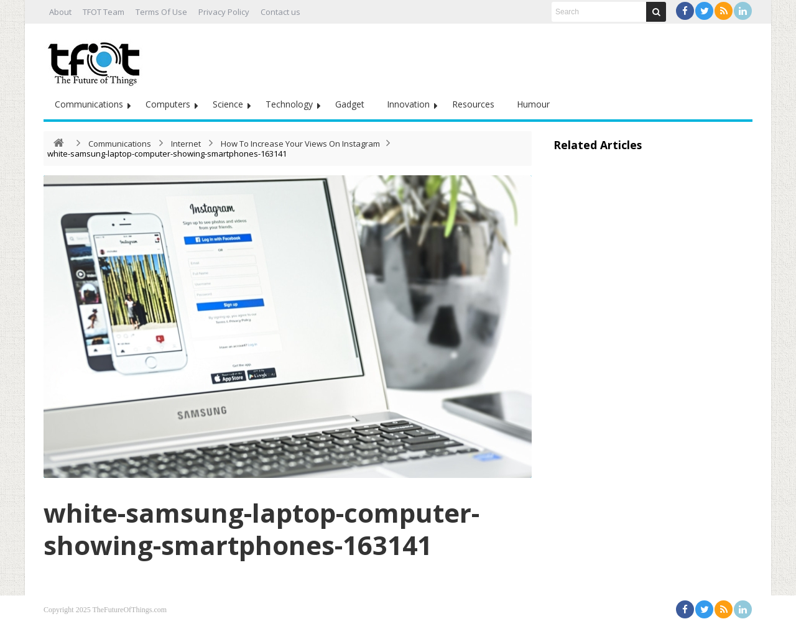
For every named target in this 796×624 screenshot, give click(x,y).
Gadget (349, 104)
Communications (89, 104)
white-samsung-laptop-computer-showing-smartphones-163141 (261, 528)
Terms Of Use (161, 11)
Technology (289, 104)
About (60, 11)
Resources (473, 104)
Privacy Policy (223, 11)
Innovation (408, 104)
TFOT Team (103, 11)
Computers (168, 104)
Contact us (280, 11)
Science (228, 104)
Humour (533, 104)
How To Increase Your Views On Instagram (300, 143)
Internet (186, 143)
